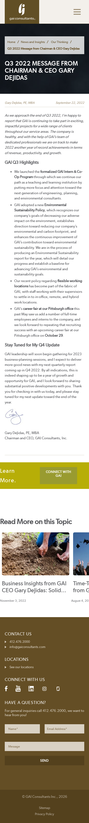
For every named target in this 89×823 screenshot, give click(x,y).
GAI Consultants (22, 12)
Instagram (44, 688)
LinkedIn (31, 688)
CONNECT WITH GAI (58, 474)
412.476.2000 (19, 641)
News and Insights (33, 42)
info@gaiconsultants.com (27, 647)
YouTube (18, 688)
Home (11, 42)
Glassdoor (58, 689)
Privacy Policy (44, 814)
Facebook (6, 688)
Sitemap (44, 808)
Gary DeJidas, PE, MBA (19, 102)
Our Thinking (59, 42)
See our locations (21, 667)
